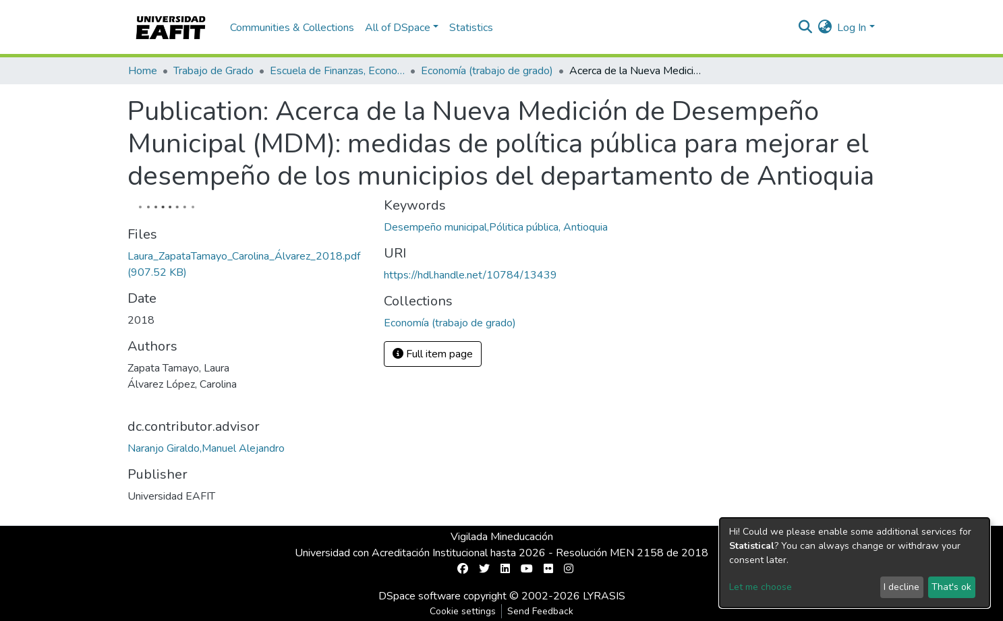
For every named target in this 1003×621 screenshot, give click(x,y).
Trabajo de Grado (213, 70)
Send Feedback (540, 611)
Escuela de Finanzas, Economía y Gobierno (337, 70)
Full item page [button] (433, 354)
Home (142, 70)
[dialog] (855, 563)
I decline (901, 587)
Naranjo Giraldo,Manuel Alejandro (206, 448)
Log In (851, 27)
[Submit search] (805, 28)
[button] (824, 28)
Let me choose (760, 587)
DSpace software (419, 596)
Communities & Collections (292, 27)
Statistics (471, 27)
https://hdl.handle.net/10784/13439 (470, 275)
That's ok (951, 587)
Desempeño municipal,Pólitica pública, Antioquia (496, 227)
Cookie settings (463, 611)
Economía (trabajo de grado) (487, 70)
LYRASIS (604, 596)
